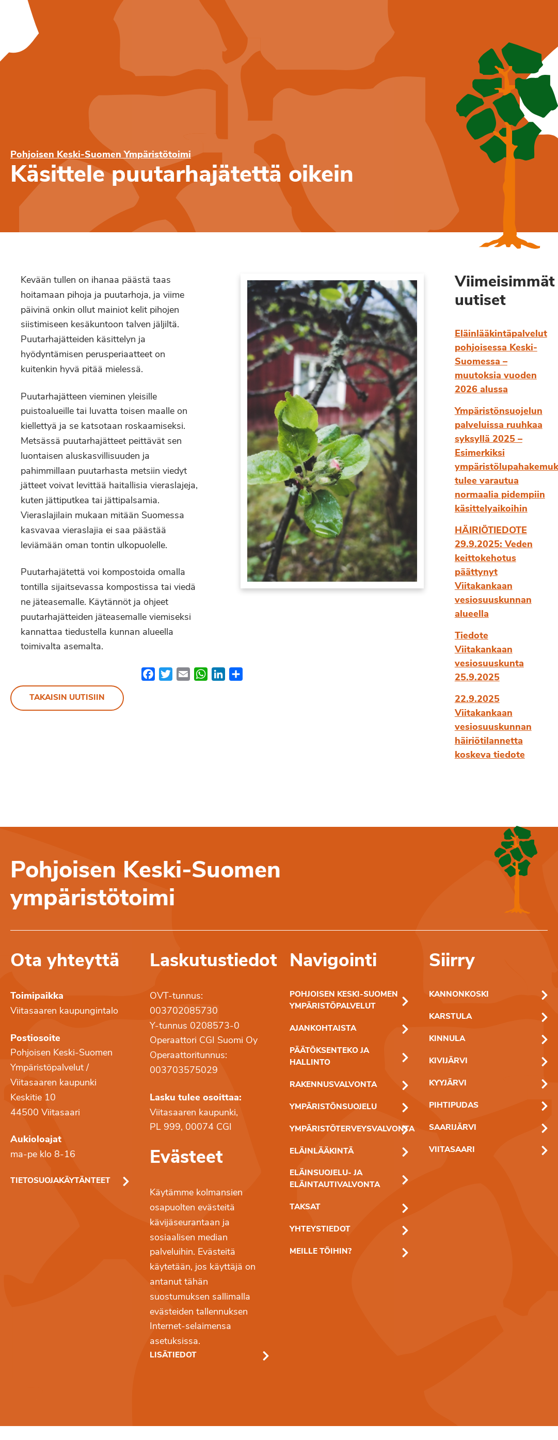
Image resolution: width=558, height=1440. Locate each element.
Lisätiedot (173, 1355)
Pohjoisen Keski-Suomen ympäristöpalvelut (344, 1001)
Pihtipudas (454, 1106)
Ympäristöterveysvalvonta (349, 1129)
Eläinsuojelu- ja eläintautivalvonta (335, 1179)
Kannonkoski (459, 995)
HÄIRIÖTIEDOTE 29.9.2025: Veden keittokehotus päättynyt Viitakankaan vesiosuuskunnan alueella (494, 572)
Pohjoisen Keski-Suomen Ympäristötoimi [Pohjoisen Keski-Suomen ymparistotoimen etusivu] (100, 155)
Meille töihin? (321, 1252)
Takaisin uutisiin (67, 698)
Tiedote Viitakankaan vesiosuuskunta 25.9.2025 (489, 657)
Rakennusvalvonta (333, 1085)
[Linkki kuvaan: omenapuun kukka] (332, 431)
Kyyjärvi (448, 1083)
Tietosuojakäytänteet (60, 1181)
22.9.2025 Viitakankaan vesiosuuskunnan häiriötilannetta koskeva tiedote (493, 727)
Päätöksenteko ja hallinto (329, 1057)
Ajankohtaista (323, 1029)
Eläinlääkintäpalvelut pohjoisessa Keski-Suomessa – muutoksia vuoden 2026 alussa (501, 362)
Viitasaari (452, 1150)
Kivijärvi (448, 1061)
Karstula (450, 1017)
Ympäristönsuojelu (333, 1107)
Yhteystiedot (320, 1230)
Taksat (305, 1207)
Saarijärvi (452, 1128)
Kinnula (447, 1039)
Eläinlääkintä (322, 1152)
